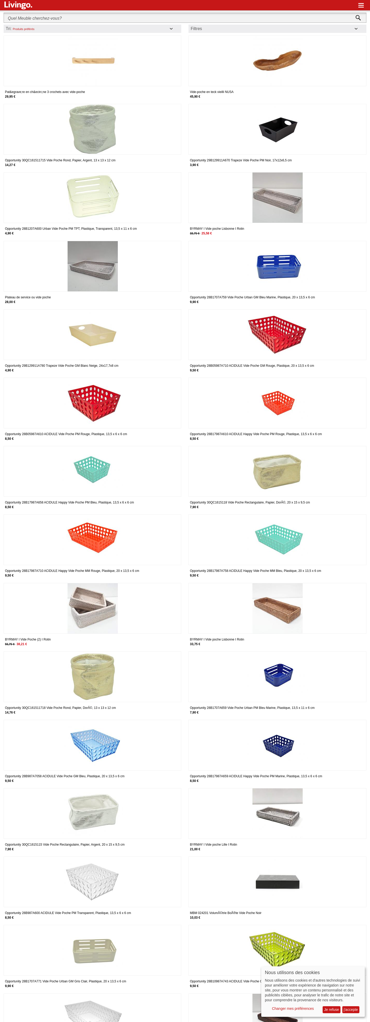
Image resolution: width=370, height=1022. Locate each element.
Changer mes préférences (293, 1008)
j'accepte (351, 1009)
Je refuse (331, 1009)
